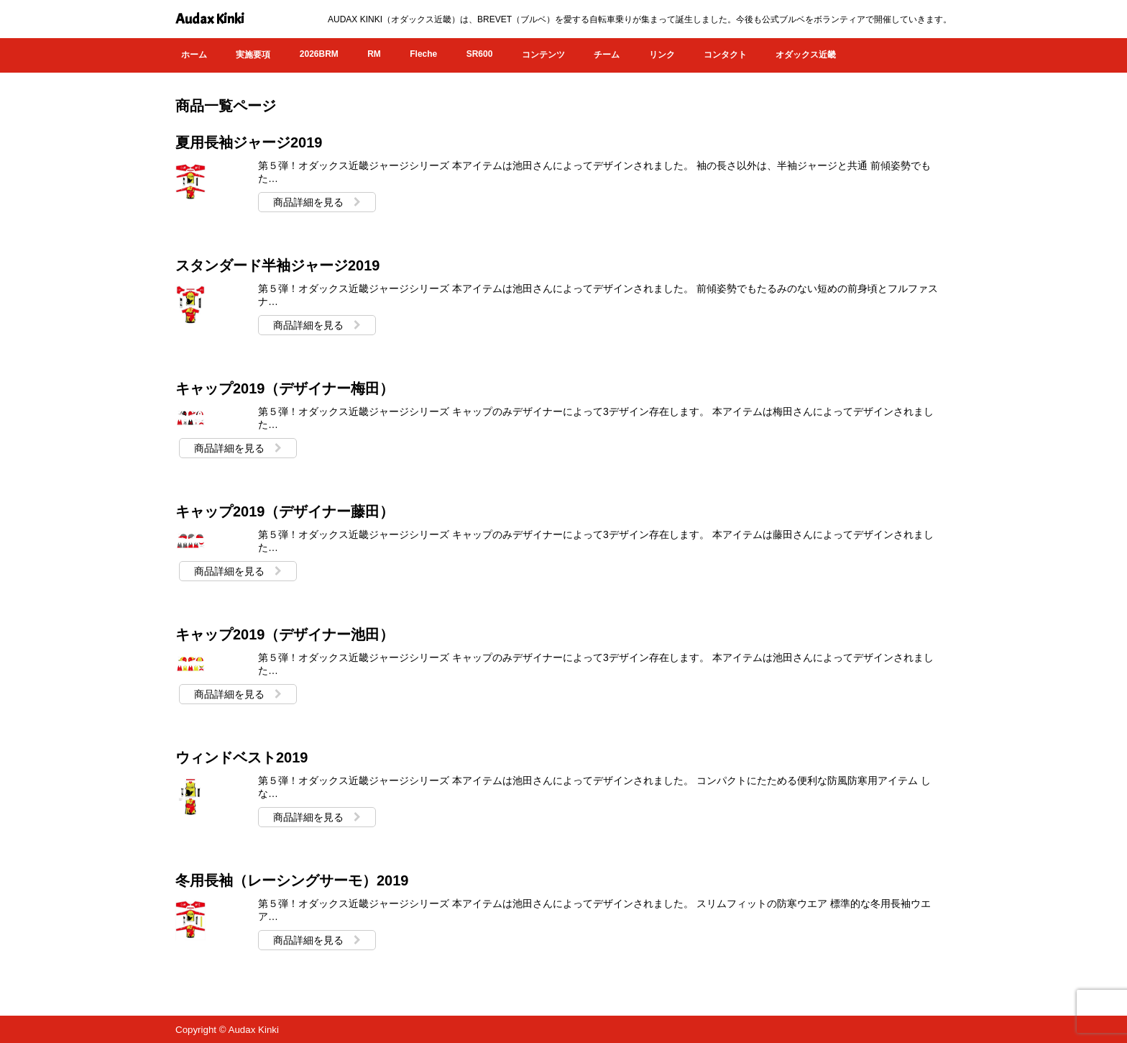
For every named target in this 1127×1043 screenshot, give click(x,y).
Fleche (423, 54)
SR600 (479, 54)
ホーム (194, 55)
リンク (662, 55)
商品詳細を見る (317, 202)
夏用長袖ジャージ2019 (249, 142)
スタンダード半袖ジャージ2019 (277, 265)
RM (374, 54)
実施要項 (253, 55)
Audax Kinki (209, 19)
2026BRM (319, 54)
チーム (607, 55)
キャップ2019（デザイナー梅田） (285, 388)
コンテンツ (543, 55)
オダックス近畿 (806, 55)
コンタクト (725, 55)
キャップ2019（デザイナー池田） (285, 634)
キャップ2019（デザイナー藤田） (285, 511)
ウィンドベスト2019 (241, 757)
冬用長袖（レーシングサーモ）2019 (292, 880)
